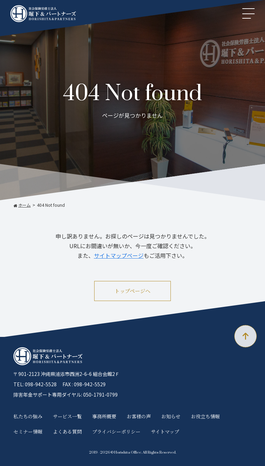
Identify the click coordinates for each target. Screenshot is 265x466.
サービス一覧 (67, 416)
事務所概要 (104, 416)
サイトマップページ (119, 255)
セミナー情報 (27, 431)
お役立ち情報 (205, 416)
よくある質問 (67, 431)
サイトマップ (165, 431)
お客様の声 (139, 416)
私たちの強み (27, 416)
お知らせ (170, 416)
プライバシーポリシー (116, 431)
